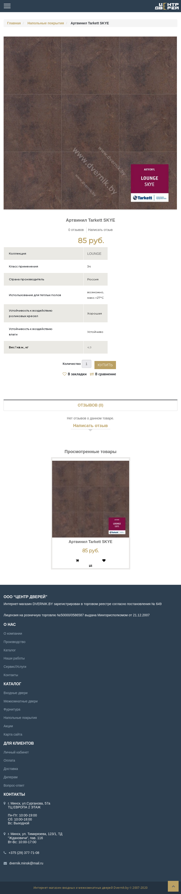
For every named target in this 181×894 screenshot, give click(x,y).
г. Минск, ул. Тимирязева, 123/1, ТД (35, 834)
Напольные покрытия (45, 23)
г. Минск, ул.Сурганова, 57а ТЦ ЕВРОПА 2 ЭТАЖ (29, 805)
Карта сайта (13, 734)
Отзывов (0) (90, 405)
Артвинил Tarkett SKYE (90, 542)
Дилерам (10, 777)
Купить (105, 365)
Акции (8, 726)
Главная (14, 23)
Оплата (9, 760)
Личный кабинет (16, 752)
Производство (14, 641)
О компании (13, 633)
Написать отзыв (100, 230)
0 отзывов (76, 230)
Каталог (10, 650)
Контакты (11, 675)
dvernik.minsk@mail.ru (26, 863)
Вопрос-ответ (14, 785)
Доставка (11, 769)
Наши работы (14, 658)
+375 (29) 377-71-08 (24, 852)
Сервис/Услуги (15, 667)
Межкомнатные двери (21, 701)
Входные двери (15, 693)
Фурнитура (12, 709)
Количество (72, 364)
